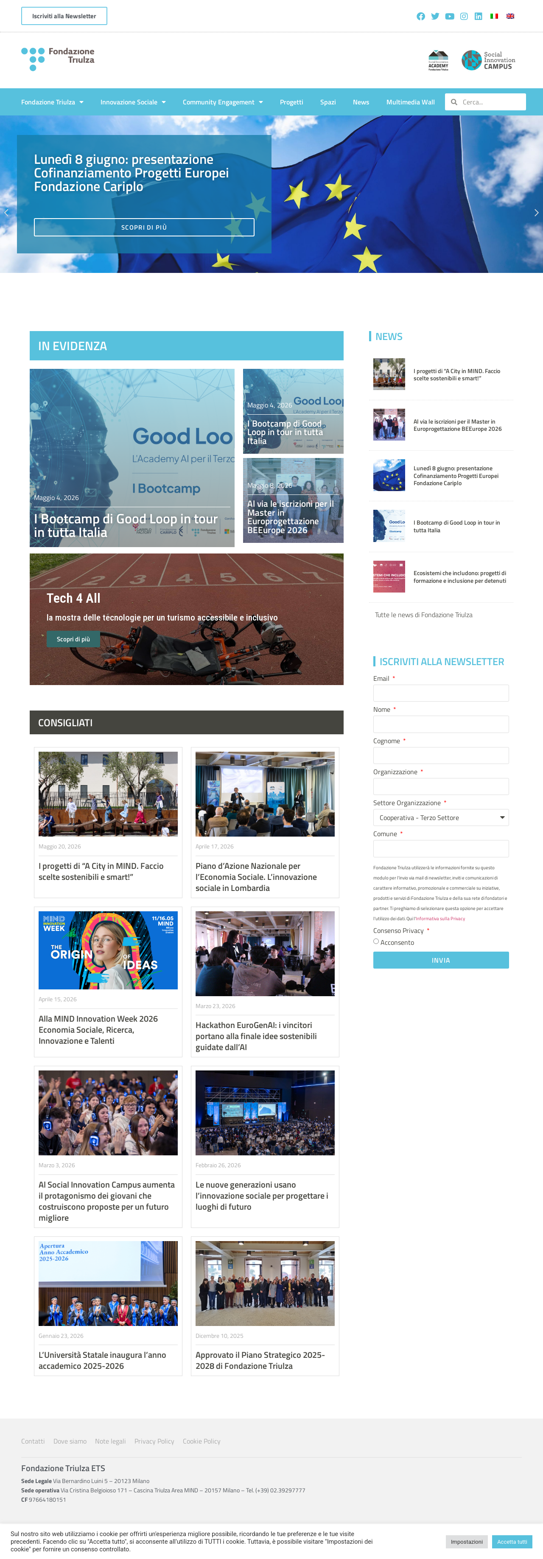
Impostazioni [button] (467, 1542)
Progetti (291, 102)
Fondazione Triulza (52, 102)
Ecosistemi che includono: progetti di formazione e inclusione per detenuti (460, 576)
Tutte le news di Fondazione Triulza (424, 615)
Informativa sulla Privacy (440, 918)
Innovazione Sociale (133, 102)
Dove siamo (70, 1441)
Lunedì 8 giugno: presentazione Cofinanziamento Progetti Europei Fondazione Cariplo (456, 475)
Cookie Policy (202, 1441)
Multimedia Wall (410, 102)
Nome (382, 710)
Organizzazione (396, 772)
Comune (386, 834)
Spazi (328, 102)
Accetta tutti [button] (512, 1542)
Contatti (33, 1441)
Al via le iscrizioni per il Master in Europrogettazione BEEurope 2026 (458, 425)
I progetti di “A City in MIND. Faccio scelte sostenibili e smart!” (457, 374)
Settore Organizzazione (407, 803)
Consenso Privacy (399, 931)
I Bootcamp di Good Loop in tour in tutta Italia (126, 525)
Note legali (110, 1441)
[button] (8, 212)
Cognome (387, 741)
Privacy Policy (154, 1441)
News (361, 102)
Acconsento (397, 942)
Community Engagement (223, 102)
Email (382, 679)
